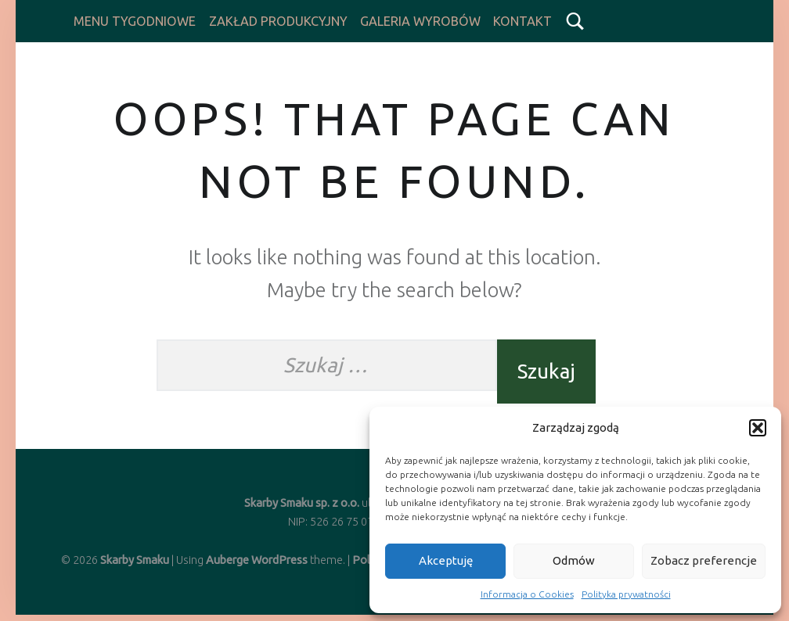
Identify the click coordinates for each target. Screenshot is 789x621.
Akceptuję (446, 560)
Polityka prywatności (626, 594)
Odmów (574, 560)
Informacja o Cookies (527, 594)
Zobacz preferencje (703, 560)
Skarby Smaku (134, 560)
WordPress (279, 560)
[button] (758, 428)
